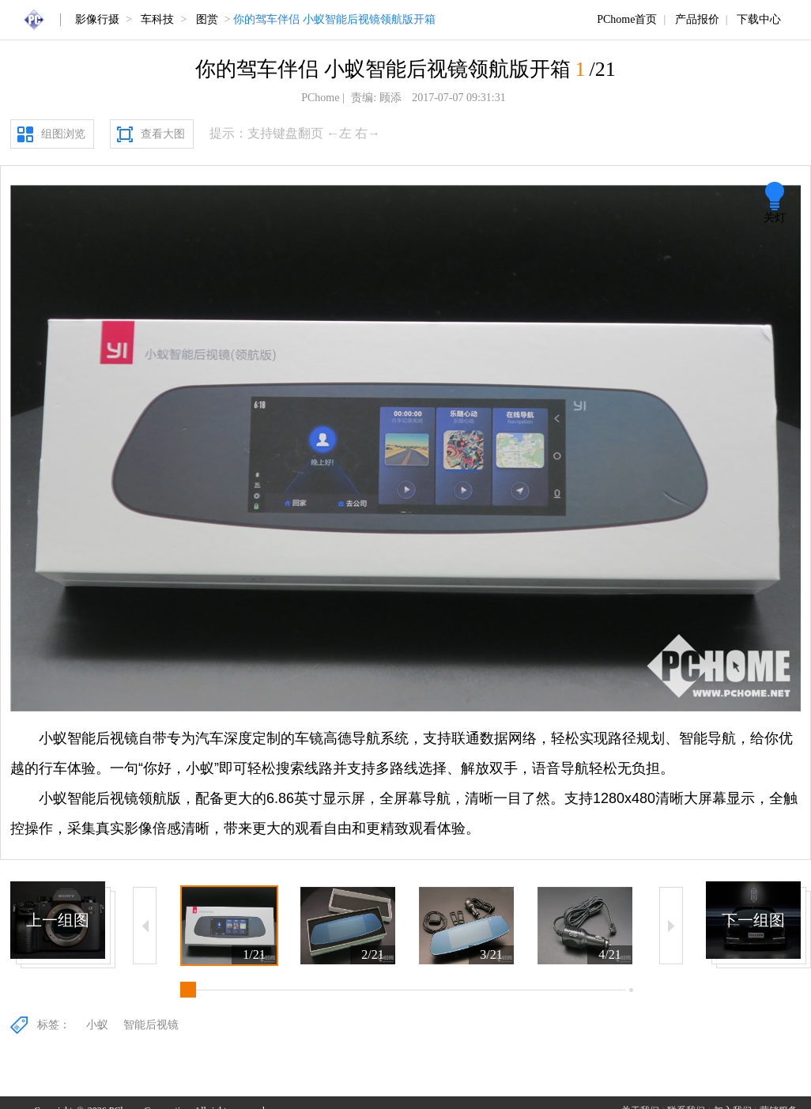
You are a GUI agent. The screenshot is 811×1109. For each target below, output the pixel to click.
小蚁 (97, 1025)
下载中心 (759, 19)
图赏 (207, 19)
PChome (320, 98)
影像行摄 (97, 19)
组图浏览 (63, 134)
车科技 (157, 19)
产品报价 (697, 19)
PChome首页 (627, 19)
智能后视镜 (151, 1025)
